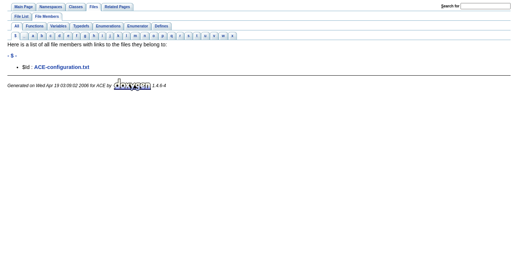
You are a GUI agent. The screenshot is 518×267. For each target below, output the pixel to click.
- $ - (12, 56)
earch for (450, 6)
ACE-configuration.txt (61, 67)
